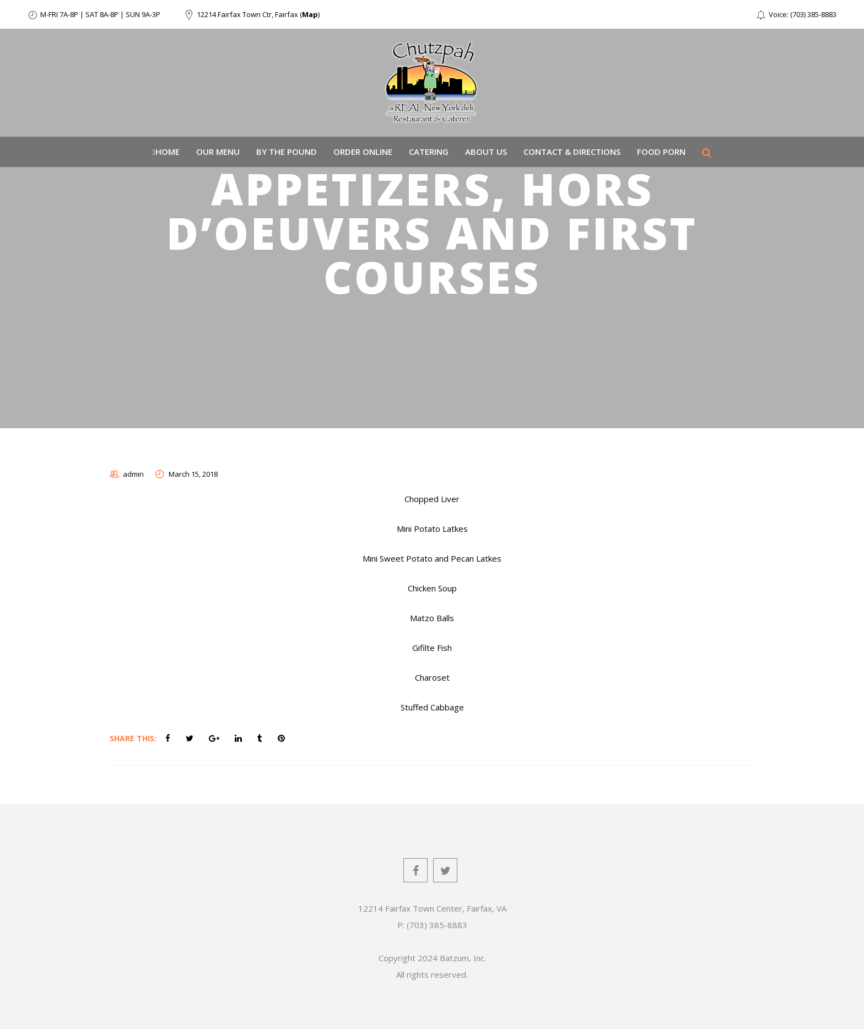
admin (133, 474)
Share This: (133, 738)
